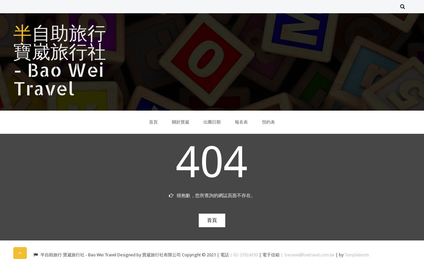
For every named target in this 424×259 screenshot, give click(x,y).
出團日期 (212, 122)
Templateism (356, 254)
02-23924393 (246, 254)
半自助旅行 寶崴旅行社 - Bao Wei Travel (59, 60)
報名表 (241, 122)
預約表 (268, 122)
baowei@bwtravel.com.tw (310, 254)
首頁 (153, 122)
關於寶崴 (180, 122)
